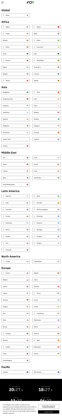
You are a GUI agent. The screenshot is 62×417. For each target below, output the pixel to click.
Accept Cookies (48, 412)
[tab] (15, 15)
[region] (31, 409)
